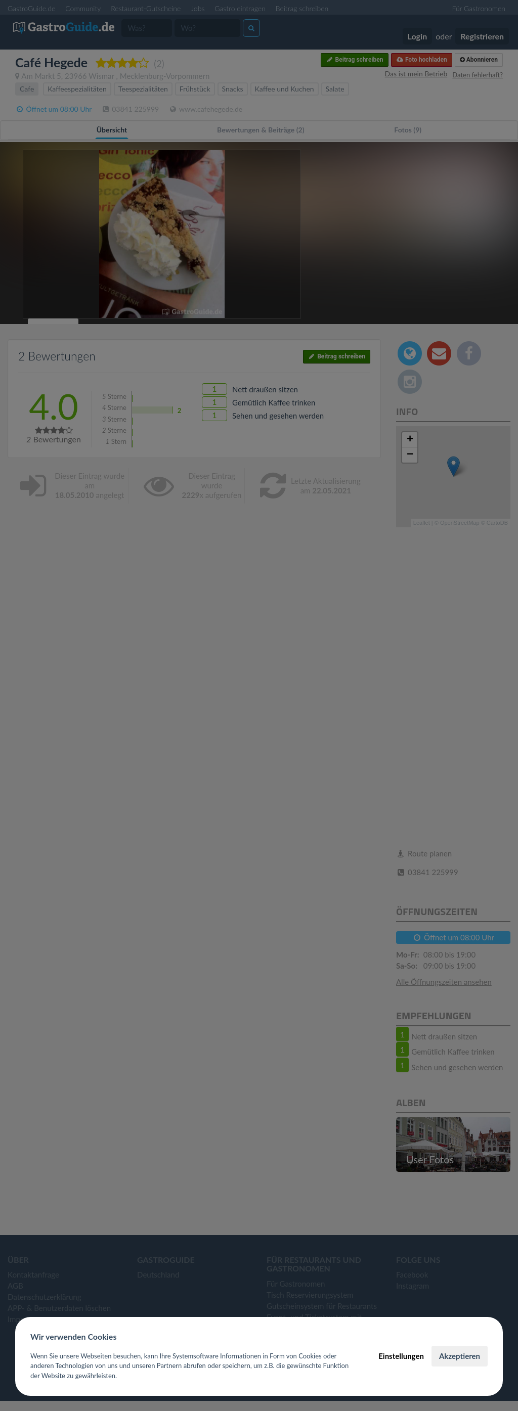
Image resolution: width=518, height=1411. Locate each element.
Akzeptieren (459, 1355)
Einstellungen (401, 1355)
